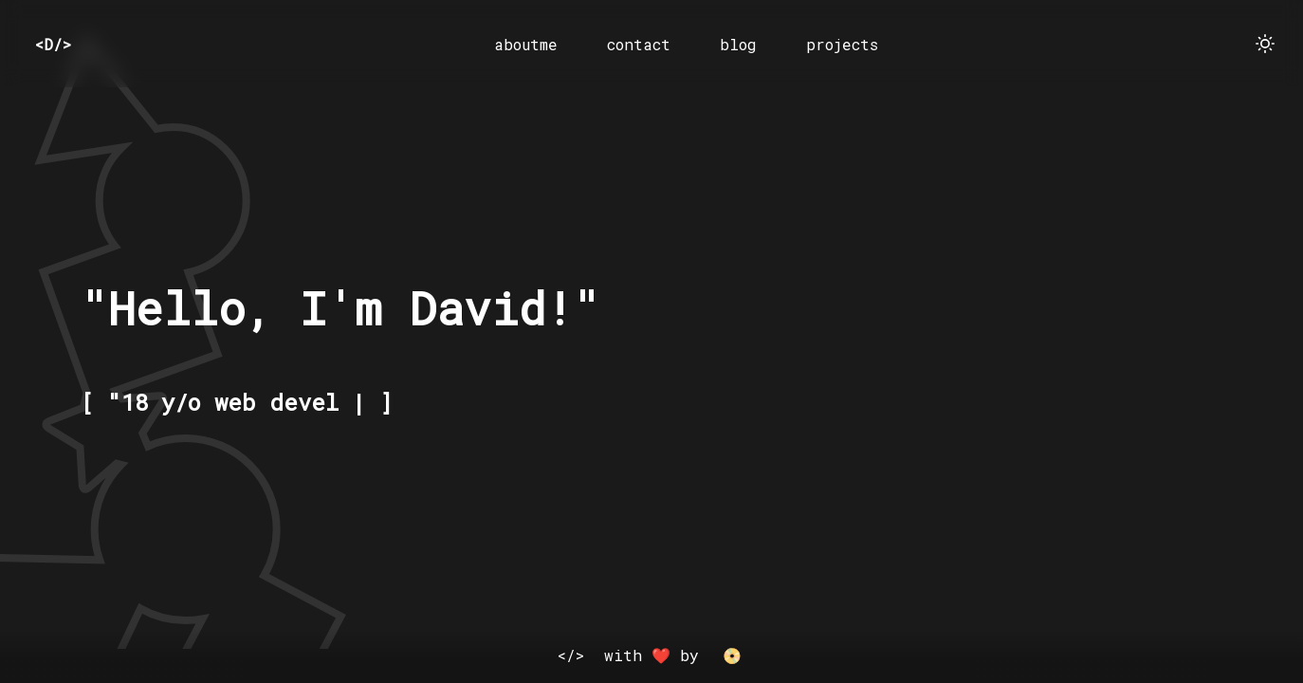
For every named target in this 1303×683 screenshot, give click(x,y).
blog (738, 44)
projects (842, 44)
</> (571, 655)
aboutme (526, 44)
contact (638, 44)
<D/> (53, 44)
